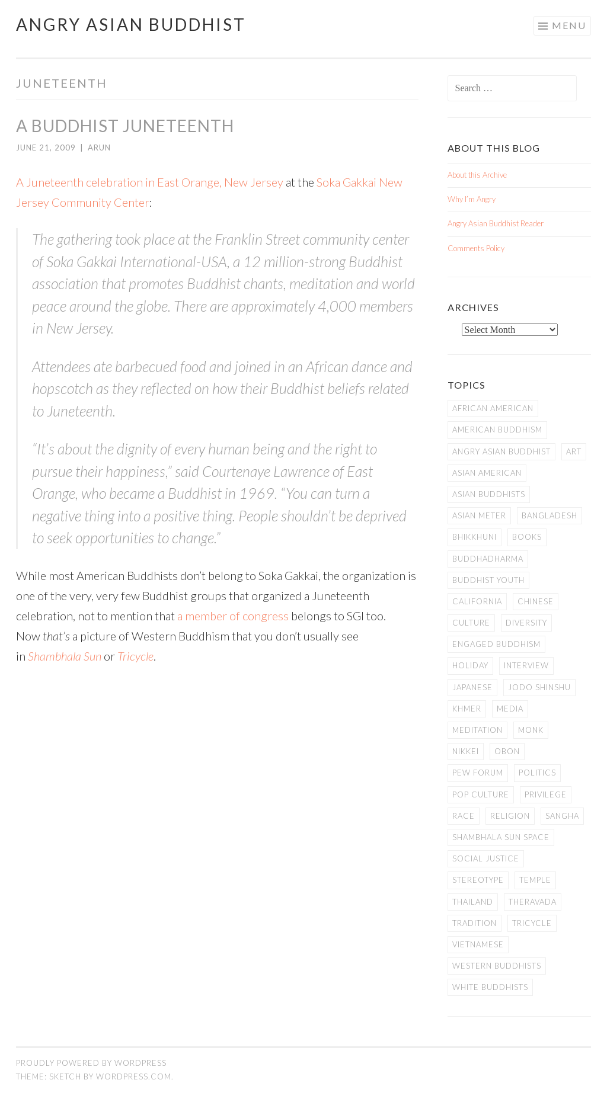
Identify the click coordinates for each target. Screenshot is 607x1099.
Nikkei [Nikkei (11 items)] (465, 751)
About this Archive (477, 175)
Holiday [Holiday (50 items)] (470, 665)
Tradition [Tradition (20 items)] (474, 923)
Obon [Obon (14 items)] (507, 751)
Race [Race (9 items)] (463, 816)
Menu (569, 25)
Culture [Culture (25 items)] (471, 622)
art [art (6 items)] (574, 451)
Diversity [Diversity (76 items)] (526, 622)
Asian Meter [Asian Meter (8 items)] (479, 515)
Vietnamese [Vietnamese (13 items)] (478, 944)
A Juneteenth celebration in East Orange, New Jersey (149, 182)
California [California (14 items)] (477, 601)
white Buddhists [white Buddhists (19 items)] (490, 987)
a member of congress (233, 615)
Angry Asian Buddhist (131, 24)
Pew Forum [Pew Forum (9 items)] (477, 772)
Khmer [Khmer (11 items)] (466, 708)
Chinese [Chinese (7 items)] (535, 601)
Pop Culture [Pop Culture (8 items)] (480, 794)
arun (99, 147)
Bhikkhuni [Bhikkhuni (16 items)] (474, 537)
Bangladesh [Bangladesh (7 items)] (549, 515)
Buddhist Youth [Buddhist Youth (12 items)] (488, 580)
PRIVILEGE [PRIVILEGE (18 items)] (546, 794)
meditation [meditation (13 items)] (477, 730)
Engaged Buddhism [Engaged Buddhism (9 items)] (496, 644)
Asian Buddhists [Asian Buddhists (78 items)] (488, 494)
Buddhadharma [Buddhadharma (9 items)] (487, 558)
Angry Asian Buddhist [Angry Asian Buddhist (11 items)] (501, 451)
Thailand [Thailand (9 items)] (472, 901)
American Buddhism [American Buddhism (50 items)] (497, 429)
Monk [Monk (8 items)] (531, 730)
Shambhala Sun (64, 656)
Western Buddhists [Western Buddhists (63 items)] (496, 965)
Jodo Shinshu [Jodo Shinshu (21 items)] (539, 687)
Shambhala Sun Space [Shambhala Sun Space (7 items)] (501, 837)
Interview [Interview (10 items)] (526, 665)
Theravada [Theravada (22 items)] (533, 901)
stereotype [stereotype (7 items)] (478, 880)
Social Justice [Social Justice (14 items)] (485, 858)
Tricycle (135, 656)
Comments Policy (476, 248)
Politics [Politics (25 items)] (537, 772)
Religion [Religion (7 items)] (510, 816)
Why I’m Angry (472, 199)
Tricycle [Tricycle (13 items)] (532, 923)
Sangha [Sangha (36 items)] (562, 816)
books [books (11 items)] (527, 537)
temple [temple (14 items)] (535, 880)
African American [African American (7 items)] (492, 408)
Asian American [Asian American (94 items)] (487, 473)
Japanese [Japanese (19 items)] (472, 687)
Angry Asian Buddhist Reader (496, 223)
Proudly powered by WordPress (91, 1063)
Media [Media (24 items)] (510, 708)
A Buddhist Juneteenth (125, 126)
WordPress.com (133, 1076)
